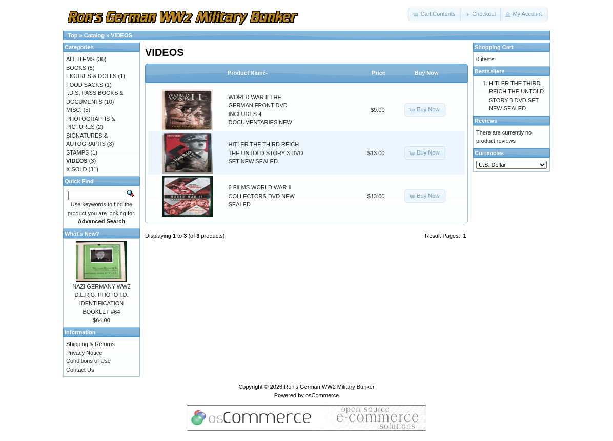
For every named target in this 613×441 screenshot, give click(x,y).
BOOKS (76, 68)
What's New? (82, 234)
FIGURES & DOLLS (91, 76)
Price (378, 73)
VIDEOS (121, 35)
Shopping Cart (494, 47)
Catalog (94, 35)
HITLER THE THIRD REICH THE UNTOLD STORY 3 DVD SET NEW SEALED (266, 152)
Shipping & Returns (90, 344)
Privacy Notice (84, 353)
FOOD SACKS (84, 85)
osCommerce (322, 395)
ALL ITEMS (80, 59)
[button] (434, 14)
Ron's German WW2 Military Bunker (329, 387)
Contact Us (80, 370)
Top (72, 35)
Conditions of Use (88, 361)
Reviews (486, 121)
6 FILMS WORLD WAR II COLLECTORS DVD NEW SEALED (262, 195)
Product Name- (248, 73)
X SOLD (76, 169)
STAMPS (77, 152)
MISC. (74, 110)
